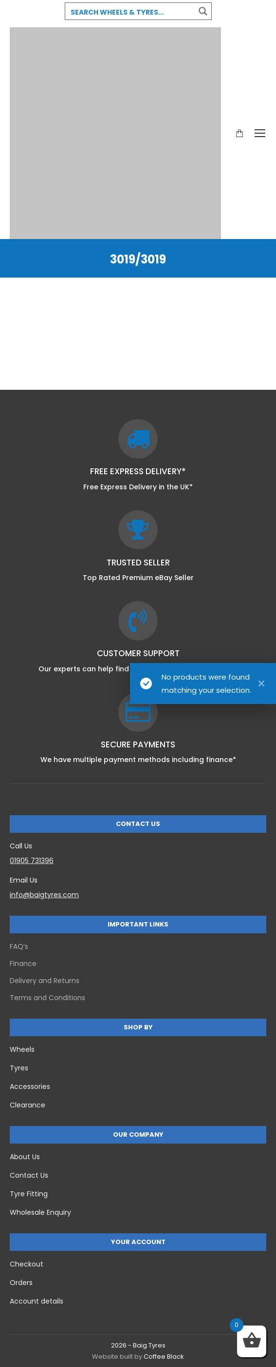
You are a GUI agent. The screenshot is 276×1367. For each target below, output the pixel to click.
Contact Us (29, 1175)
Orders (21, 1282)
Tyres (19, 1068)
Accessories (30, 1086)
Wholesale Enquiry (40, 1212)
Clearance (27, 1105)
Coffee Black (164, 1356)
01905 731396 (32, 860)
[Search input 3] (130, 11)
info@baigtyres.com (44, 895)
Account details (36, 1301)
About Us (25, 1157)
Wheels (22, 1049)
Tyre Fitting (29, 1194)
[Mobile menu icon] (260, 133)
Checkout (26, 1264)
